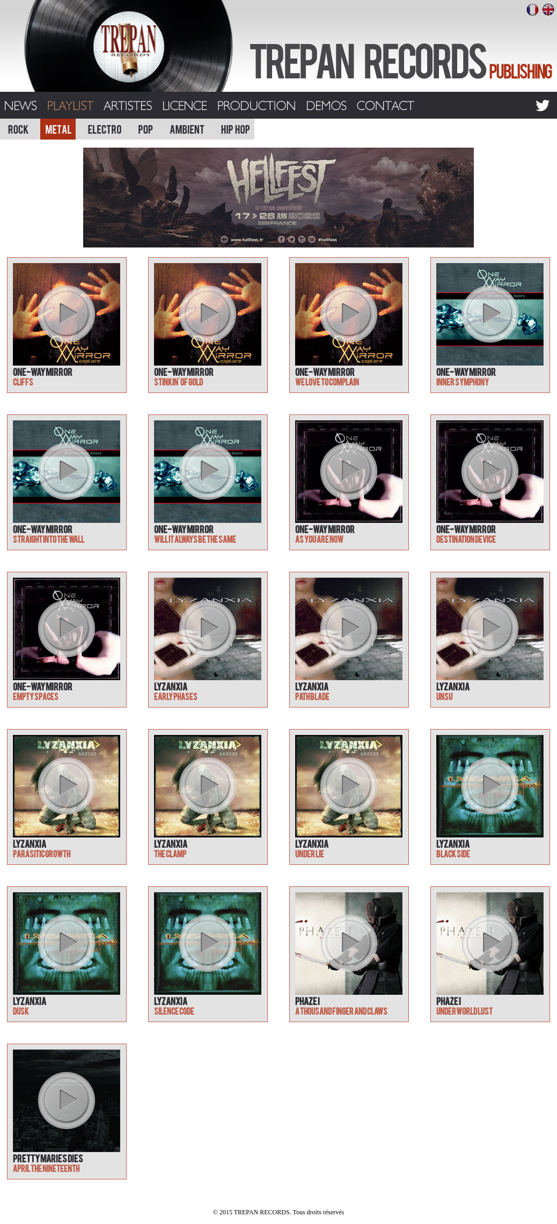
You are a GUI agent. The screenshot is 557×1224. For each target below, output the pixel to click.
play (66, 313)
